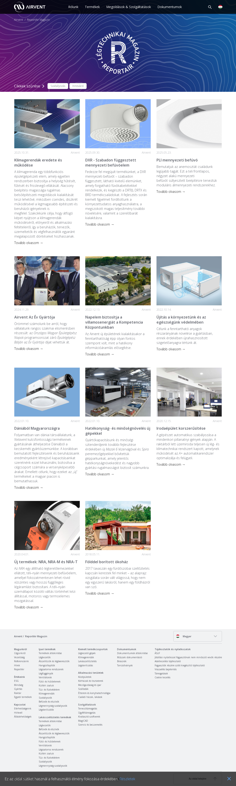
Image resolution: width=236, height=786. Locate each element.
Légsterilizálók (46, 709)
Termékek (92, 7)
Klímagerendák (47, 693)
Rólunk (73, 7)
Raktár (17, 693)
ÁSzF (157, 653)
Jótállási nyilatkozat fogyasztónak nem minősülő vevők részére (188, 657)
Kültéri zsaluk (46, 685)
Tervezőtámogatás (87, 708)
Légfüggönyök (46, 673)
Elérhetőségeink (22, 708)
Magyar (183, 636)
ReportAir (19, 669)
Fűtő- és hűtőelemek (50, 681)
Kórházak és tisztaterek (90, 680)
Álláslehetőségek (23, 716)
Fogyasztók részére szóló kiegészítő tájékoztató (180, 665)
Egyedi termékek (23, 697)
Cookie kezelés (162, 677)
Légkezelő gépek (87, 653)
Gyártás (18, 689)
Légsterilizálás (85, 665)
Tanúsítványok (125, 665)
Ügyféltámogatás (86, 712)
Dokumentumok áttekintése (132, 653)
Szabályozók (45, 697)
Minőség (18, 685)
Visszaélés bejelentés (166, 669)
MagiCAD (83, 720)
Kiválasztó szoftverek (89, 716)
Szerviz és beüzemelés (90, 724)
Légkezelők (45, 657)
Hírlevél (18, 712)
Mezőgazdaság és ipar (89, 685)
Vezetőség (19, 657)
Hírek (17, 665)
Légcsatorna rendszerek (51, 669)
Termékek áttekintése (50, 653)
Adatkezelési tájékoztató (168, 661)
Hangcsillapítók (47, 665)
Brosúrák (122, 661)
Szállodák (83, 689)
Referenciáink (21, 661)
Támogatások (161, 673)
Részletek (127, 778)
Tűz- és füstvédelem (49, 689)
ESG (16, 680)
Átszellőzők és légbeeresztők (54, 661)
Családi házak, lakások (90, 697)
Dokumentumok (169, 7)
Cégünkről (20, 653)
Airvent (18, 19)
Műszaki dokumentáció (129, 657)
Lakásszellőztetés (87, 661)
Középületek (84, 677)
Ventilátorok (45, 677)
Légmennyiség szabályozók (53, 705)
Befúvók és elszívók (49, 701)
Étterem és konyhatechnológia (94, 693)
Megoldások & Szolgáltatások (128, 7)
